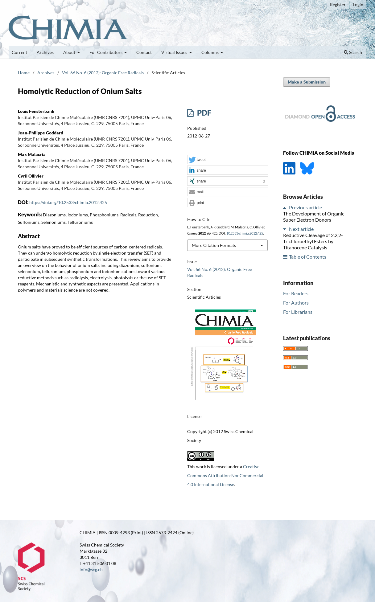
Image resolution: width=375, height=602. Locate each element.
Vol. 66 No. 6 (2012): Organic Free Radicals (103, 72)
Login (358, 4)
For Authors (296, 302)
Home (24, 72)
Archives (45, 52)
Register (338, 4)
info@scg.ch (91, 569)
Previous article (305, 207)
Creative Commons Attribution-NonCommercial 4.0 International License (225, 475)
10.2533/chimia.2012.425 (244, 233)
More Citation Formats (214, 245)
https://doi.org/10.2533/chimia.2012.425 (68, 202)
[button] (228, 159)
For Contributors (106, 52)
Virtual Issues (174, 52)
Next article (301, 229)
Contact (144, 52)
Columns (210, 52)
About (69, 52)
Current (19, 52)
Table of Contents (307, 257)
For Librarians (297, 312)
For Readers (295, 293)
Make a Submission (307, 81)
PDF (203, 112)
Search (353, 52)
